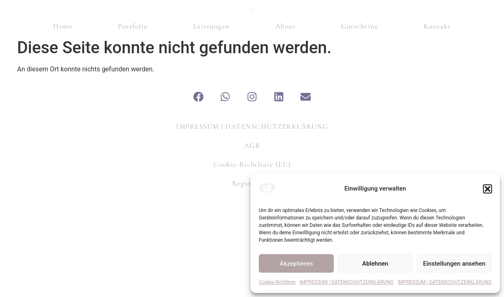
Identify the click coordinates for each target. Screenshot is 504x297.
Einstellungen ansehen (454, 263)
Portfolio (133, 78)
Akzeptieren (296, 263)
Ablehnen (375, 263)
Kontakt (437, 78)
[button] (487, 189)
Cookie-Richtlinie (277, 282)
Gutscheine (359, 78)
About (285, 78)
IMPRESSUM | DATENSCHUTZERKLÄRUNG (347, 282)
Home (63, 78)
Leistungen (211, 78)
